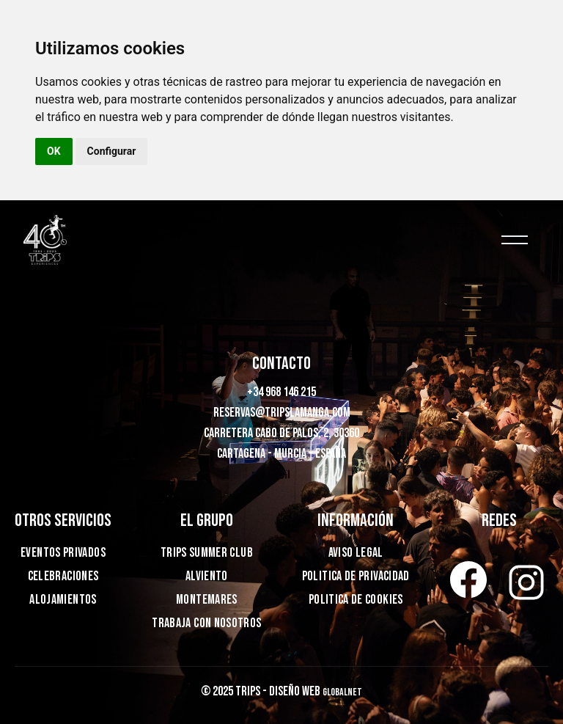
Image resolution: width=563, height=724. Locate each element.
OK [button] (54, 151)
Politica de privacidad (356, 576)
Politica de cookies (356, 599)
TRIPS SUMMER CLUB (207, 552)
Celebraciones (63, 576)
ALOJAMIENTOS (62, 599)
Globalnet (342, 692)
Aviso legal (355, 552)
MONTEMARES (207, 599)
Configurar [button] (111, 151)
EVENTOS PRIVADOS (63, 552)
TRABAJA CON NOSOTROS (206, 623)
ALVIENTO (206, 576)
